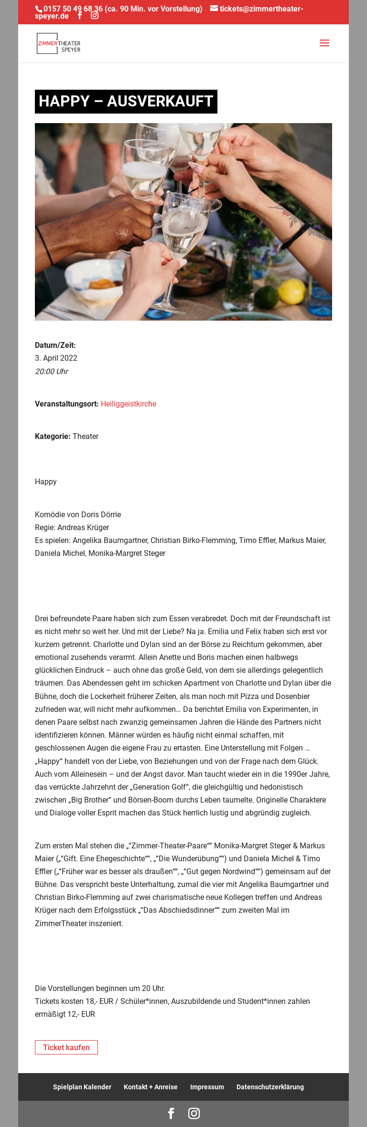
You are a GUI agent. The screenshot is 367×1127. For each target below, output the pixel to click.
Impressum (207, 1087)
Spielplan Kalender (82, 1087)
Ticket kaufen (66, 1047)
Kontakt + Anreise (151, 1087)
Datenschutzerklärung (270, 1087)
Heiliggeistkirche (128, 403)
